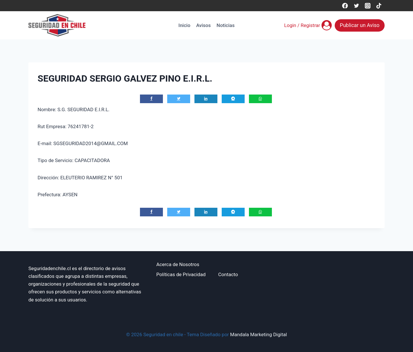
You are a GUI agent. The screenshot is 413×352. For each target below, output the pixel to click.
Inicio (184, 25)
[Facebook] (344, 5)
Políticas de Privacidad (181, 274)
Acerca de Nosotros (177, 264)
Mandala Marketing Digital (258, 334)
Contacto (228, 274)
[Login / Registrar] (308, 25)
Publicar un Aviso (359, 25)
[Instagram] (367, 5)
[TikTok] (379, 5)
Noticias (226, 25)
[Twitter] (356, 5)
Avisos (203, 25)
